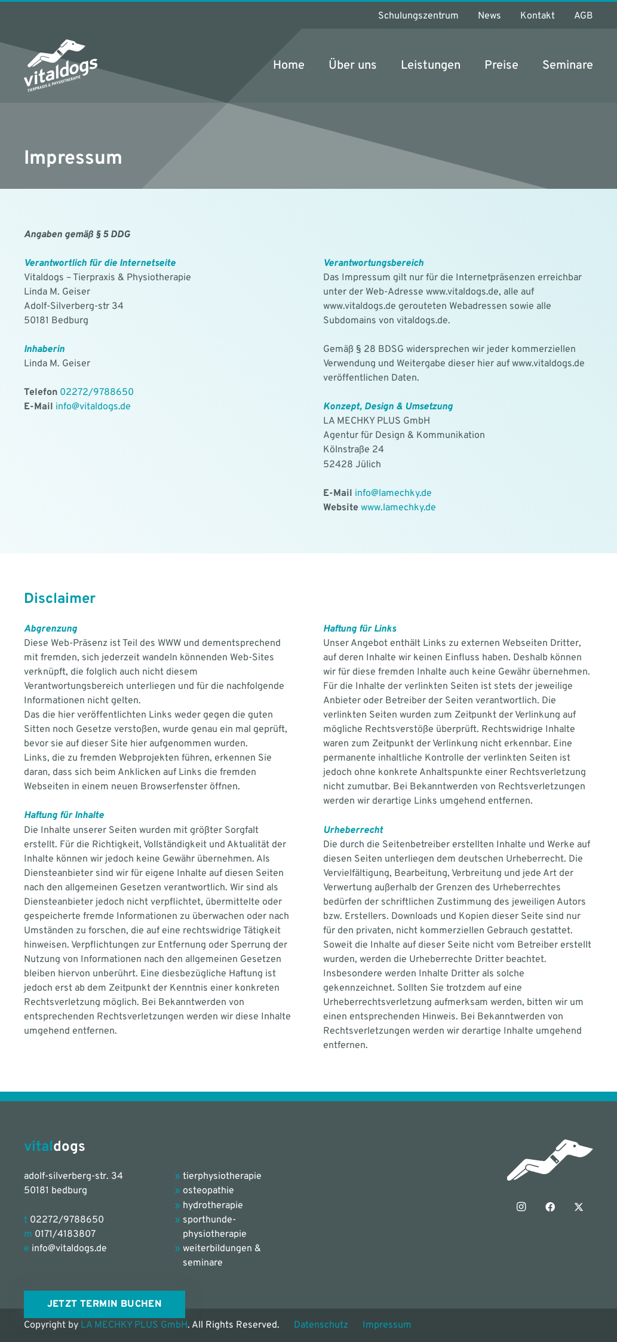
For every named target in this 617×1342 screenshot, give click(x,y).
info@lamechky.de (393, 494)
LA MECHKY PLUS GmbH (134, 1325)
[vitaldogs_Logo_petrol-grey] (60, 65)
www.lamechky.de (398, 508)
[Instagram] (521, 1207)
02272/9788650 (97, 393)
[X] (579, 1207)
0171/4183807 (65, 1234)
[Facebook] (550, 1207)
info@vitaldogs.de (93, 407)
